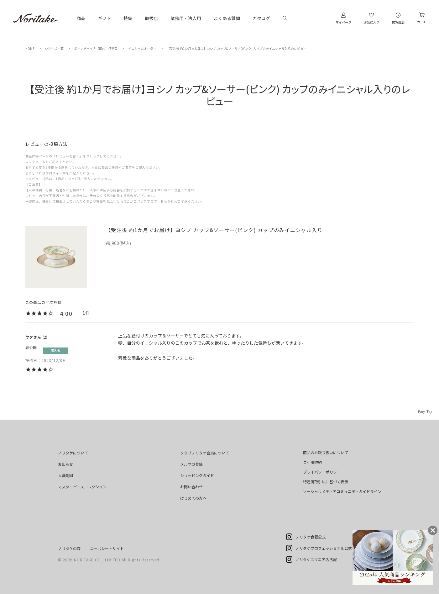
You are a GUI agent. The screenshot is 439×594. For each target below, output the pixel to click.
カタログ (261, 18)
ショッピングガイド (197, 475)
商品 (80, 18)
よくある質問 (227, 18)
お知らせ (65, 464)
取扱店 (151, 18)
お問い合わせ (191, 486)
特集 (127, 18)
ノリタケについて (73, 452)
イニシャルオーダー (142, 48)
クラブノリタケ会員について (204, 452)
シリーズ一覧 (54, 48)
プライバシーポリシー (322, 472)
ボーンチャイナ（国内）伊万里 (96, 48)
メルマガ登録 (191, 464)
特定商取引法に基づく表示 (325, 481)
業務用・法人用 (185, 18)
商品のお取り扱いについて (325, 452)
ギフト (104, 18)
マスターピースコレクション (82, 486)
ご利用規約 (312, 462)
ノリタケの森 (69, 548)
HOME (29, 48)
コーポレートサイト (107, 548)
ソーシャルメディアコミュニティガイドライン (342, 491)
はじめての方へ (193, 498)
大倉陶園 (65, 475)
